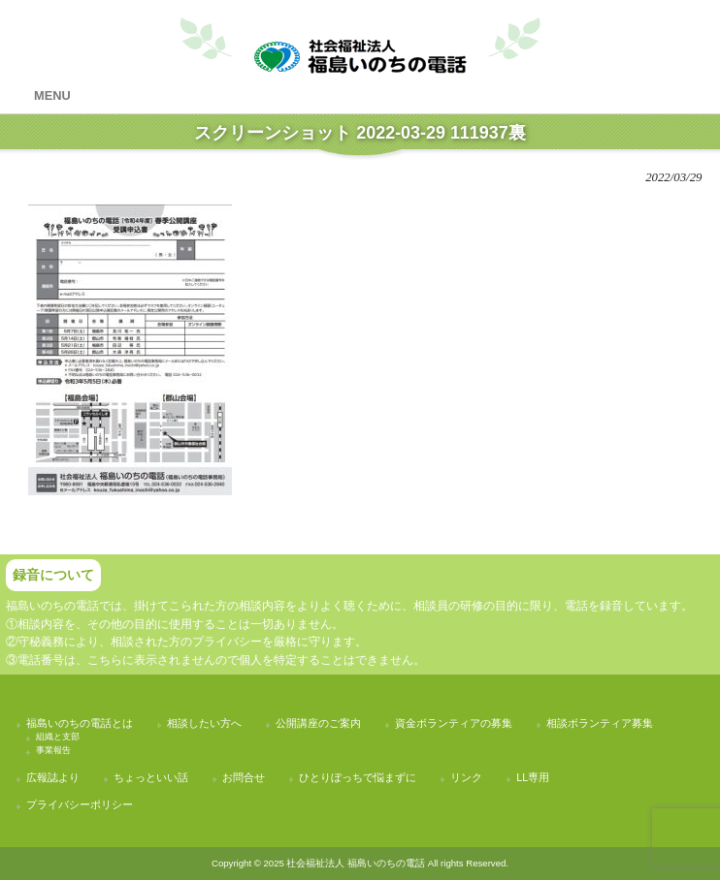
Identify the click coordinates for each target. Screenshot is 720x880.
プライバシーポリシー (79, 804)
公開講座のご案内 (318, 723)
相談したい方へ (204, 723)
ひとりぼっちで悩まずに (357, 777)
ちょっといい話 (151, 777)
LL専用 (532, 777)
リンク (466, 777)
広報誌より (53, 777)
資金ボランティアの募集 (453, 723)
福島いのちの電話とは (79, 723)
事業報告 (53, 750)
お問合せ (243, 777)
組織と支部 (58, 736)
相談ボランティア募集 (599, 723)
